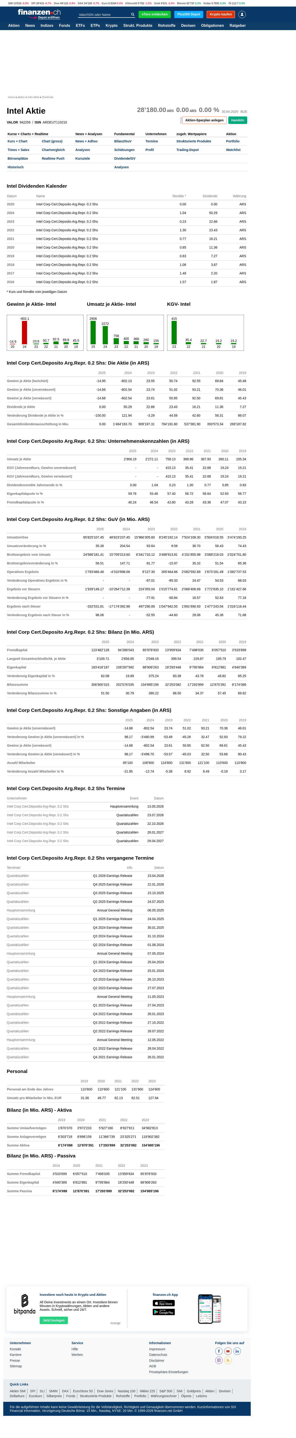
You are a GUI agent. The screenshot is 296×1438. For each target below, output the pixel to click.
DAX (80, 3)
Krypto (112, 26)
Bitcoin (181, 3)
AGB (152, 1366)
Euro (105, 3)
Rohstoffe (167, 26)
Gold (157, 3)
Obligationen (212, 26)
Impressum (157, 1349)
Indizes (47, 26)
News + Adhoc (86, 141)
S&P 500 (165, 1391)
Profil (149, 150)
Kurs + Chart (17, 141)
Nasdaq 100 (126, 1391)
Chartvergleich (53, 150)
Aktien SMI (18, 1391)
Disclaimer (156, 1360)
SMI (10, 3)
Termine (151, 141)
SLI (42, 1391)
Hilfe (74, 1349)
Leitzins (201, 1396)
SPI (33, 3)
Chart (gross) (52, 141)
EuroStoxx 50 (83, 1391)
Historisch (16, 167)
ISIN (38, 122)
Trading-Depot (187, 150)
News (30, 26)
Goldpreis (194, 1391)
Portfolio (233, 141)
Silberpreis (54, 1396)
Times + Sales (18, 150)
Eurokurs (35, 1396)
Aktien (14, 26)
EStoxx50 (131, 3)
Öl (230, 3)
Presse (15, 1360)
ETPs (95, 26)
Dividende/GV (124, 158)
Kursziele (82, 158)
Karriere (15, 1355)
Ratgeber (238, 26)
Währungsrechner (164, 1396)
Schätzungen (124, 150)
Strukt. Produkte (137, 26)
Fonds (64, 26)
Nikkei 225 (147, 1391)
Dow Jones (105, 1391)
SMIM (53, 1391)
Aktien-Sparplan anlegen (204, 120)
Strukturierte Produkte (193, 141)
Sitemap (16, 1366)
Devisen (188, 26)
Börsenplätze (18, 158)
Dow (57, 3)
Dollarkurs (17, 1396)
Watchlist (233, 150)
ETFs (80, 26)
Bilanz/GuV (122, 141)
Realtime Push (53, 158)
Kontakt (15, 1349)
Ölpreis (186, 1396)
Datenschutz (158, 1355)
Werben (77, 1355)
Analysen (82, 150)
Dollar (207, 3)
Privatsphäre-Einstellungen (168, 1372)
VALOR (12, 122)
